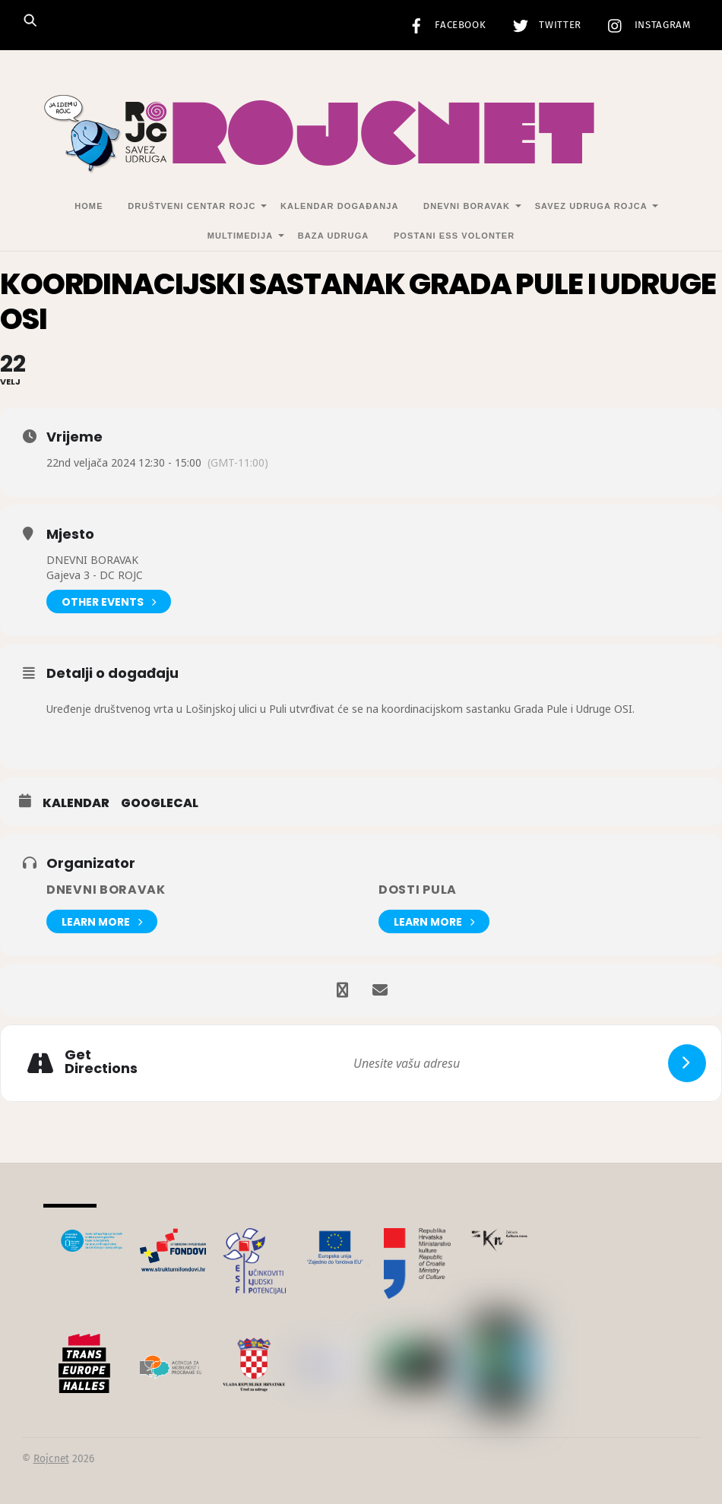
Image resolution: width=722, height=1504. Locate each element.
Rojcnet (51, 1458)
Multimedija (240, 235)
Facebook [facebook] (443, 25)
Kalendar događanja (339, 206)
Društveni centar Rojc (191, 206)
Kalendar (76, 803)
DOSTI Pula (417, 889)
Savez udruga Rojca (591, 206)
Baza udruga (333, 235)
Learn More (102, 921)
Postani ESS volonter (454, 235)
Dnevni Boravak (466, 206)
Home (88, 206)
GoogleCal (159, 803)
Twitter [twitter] (543, 25)
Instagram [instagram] (645, 25)
